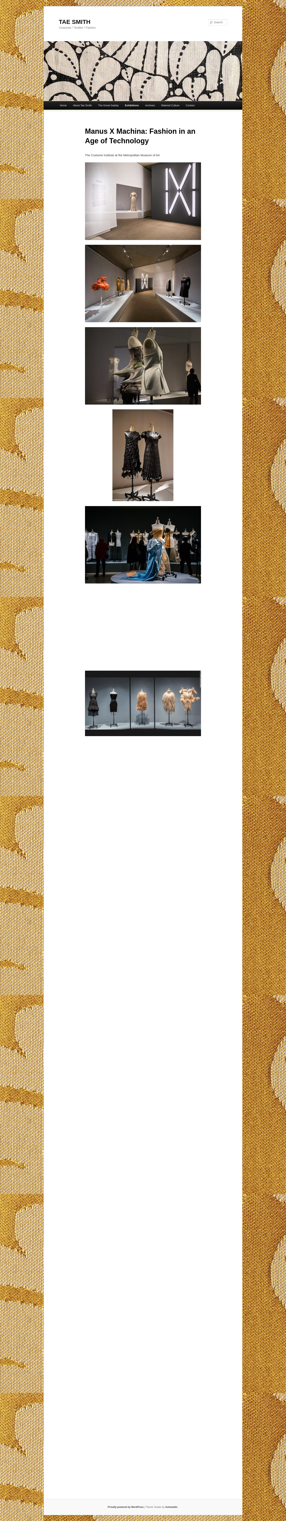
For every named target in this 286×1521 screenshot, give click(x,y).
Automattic (171, 1507)
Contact (190, 105)
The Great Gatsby (108, 105)
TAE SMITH (74, 22)
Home (63, 105)
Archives (150, 105)
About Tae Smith (82, 105)
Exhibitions (132, 105)
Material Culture (170, 105)
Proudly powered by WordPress (126, 1507)
